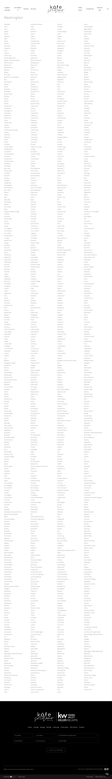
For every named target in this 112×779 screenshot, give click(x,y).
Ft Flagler (87, 235)
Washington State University (13, 653)
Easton (6, 192)
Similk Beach (8, 565)
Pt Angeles (34, 495)
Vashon (6, 641)
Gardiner (33, 240)
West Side (60, 665)
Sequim (86, 553)
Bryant (33, 94)
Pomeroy (33, 483)
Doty (85, 178)
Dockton (86, 175)
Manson (86, 370)
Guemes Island (35, 264)
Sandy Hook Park (89, 541)
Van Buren (34, 639)
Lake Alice (34, 327)
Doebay (6, 178)
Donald (33, 178)
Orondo (86, 456)
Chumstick (60, 127)
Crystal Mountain (89, 156)
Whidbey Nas (61, 670)
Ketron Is (60, 310)
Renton (59, 514)
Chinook (6, 127)
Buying (26, 9)
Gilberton (7, 245)
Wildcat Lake (61, 675)
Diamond (7, 173)
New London (8, 425)
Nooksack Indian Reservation (93, 432)
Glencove (7, 248)
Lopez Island (61, 353)
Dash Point (87, 163)
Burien (6, 99)
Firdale (59, 221)
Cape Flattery (88, 103)
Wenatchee (87, 661)
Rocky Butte (34, 526)
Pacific (86, 464)
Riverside (34, 521)
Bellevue (60, 67)
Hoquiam (60, 284)
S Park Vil (34, 536)
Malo (85, 365)
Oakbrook (60, 442)
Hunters (59, 286)
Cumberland (35, 159)
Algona (59, 36)
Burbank (86, 96)
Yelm (5, 692)
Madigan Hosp (88, 360)
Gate (85, 240)
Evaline (33, 209)
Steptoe (33, 593)
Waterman (87, 653)
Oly (58, 452)
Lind (85, 344)
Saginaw (6, 538)
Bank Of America (36, 60)
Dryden (86, 180)
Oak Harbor (34, 442)
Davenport (7, 166)
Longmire (60, 351)
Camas (6, 103)
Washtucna (60, 653)
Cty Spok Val (8, 159)
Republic (87, 514)
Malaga (33, 365)
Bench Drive (34, 70)
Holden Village (35, 281)
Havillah (33, 274)
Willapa (59, 677)
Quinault (33, 504)
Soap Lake (7, 574)
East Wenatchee (36, 190)
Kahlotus (7, 300)
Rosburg (86, 529)
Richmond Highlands (37, 519)
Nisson (33, 432)
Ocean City (34, 444)
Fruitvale (60, 235)
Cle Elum (33, 132)
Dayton (33, 166)
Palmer (6, 468)
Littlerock (87, 346)
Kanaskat (33, 303)
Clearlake (87, 132)
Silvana (59, 560)
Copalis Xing (61, 147)
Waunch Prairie (9, 658)
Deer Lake (7, 168)
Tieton (33, 615)
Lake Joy (60, 329)
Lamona (6, 336)
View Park (34, 644)
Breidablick (34, 87)
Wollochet (87, 682)
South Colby (88, 577)
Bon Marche (8, 82)
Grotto (86, 262)
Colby (6, 139)
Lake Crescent (88, 327)
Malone (6, 368)
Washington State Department (93, 651)
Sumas (86, 596)
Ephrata (33, 207)
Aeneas (59, 29)
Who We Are (73, 727)
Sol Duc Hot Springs (37, 574)
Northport (60, 440)
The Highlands (61, 610)
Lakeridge (7, 334)
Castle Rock (34, 113)
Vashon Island (35, 641)
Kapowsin (60, 303)
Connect (81, 727)
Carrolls (33, 111)
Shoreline (87, 557)
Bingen (86, 72)
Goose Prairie (88, 250)
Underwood (7, 629)
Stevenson (60, 593)
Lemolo (33, 341)
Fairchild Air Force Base (91, 211)
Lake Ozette (87, 329)
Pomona (59, 483)
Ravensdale (34, 509)
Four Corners (35, 231)
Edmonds (34, 195)
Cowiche (60, 151)
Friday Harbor (8, 235)
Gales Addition (62, 238)
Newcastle (60, 425)
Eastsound (34, 192)
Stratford (7, 596)
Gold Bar (86, 248)
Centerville (7, 118)
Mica (85, 399)
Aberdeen (7, 24)
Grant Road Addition (90, 255)
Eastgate (60, 190)
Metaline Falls (88, 396)
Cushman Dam (8, 161)
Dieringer (87, 173)
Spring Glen (34, 589)
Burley (33, 99)
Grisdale (60, 262)
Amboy (6, 43)
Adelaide (60, 26)
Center (86, 115)
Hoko (85, 279)
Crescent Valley (35, 154)
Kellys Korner (8, 305)
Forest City (34, 226)
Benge (59, 70)
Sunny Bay (87, 598)
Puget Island (61, 497)
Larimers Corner (89, 336)
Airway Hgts (87, 31)
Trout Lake (60, 622)
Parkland (7, 471)
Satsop (33, 543)
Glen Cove (87, 245)
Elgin (32, 199)
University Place (36, 634)
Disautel (6, 175)
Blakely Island (61, 77)
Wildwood (7, 677)
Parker (86, 468)
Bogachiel (60, 79)
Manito (6, 370)
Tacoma (86, 603)
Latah (6, 339)
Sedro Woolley (8, 553)
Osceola (59, 459)
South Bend (7, 577)
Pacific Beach (8, 466)
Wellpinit (60, 661)
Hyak (32, 288)
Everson (33, 211)
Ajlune (6, 34)
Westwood (34, 668)
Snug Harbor (88, 572)
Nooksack (60, 432)
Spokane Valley (35, 586)
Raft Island (34, 507)
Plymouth (60, 480)
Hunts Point (87, 286)
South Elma (7, 579)
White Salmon (35, 673)
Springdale (60, 589)
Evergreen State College (11, 211)
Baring (59, 60)
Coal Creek (34, 137)
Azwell (59, 55)
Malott (33, 368)
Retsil (6, 517)
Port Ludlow (88, 485)
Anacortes (87, 43)
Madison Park (35, 363)
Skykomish (60, 567)
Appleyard (60, 48)
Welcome (33, 661)
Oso (85, 459)
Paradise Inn (61, 468)
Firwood (6, 223)
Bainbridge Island (9, 58)
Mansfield (60, 370)
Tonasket (33, 617)
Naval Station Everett (64, 420)
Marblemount (35, 375)
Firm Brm (87, 221)
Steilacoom (7, 593)
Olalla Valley (87, 449)
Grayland (60, 257)
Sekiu (32, 553)
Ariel (5, 51)
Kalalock (33, 300)
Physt (59, 476)
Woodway (7, 687)
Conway (59, 144)
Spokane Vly (61, 586)
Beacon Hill (7, 65)
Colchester (34, 139)
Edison (6, 195)
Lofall (59, 348)
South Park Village (90, 579)
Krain (85, 320)
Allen (85, 36)
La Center (34, 322)
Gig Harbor (87, 243)
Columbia (34, 142)
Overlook (87, 461)
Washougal (34, 653)
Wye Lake (60, 687)
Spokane (60, 584)
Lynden (59, 358)
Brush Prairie (8, 94)
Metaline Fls (8, 399)
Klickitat (7, 320)
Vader (32, 637)
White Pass (7, 673)
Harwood (87, 271)
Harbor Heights (89, 267)
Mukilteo (33, 416)
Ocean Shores (88, 444)
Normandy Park (36, 435)
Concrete (7, 144)
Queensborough (36, 502)
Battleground (35, 63)
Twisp (32, 627)
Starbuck (33, 591)
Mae (58, 363)
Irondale (33, 296)
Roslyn (33, 531)
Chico (59, 125)
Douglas (6, 180)
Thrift (6, 615)
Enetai (59, 204)
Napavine (60, 418)
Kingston (60, 315)
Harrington (87, 269)
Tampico (60, 605)
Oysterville (34, 464)
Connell (33, 144)
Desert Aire (60, 171)
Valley (86, 637)
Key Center (87, 312)
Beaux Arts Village (63, 65)
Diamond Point (35, 173)
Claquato (60, 130)
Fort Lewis (60, 228)
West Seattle (34, 665)
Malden (59, 365)
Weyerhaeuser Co (89, 668)
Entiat (86, 204)
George (6, 243)
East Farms (87, 185)
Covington (34, 151)
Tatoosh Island (35, 608)
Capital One (7, 106)
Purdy (32, 500)
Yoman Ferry (34, 692)
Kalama (59, 300)
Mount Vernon (88, 411)
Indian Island (61, 291)
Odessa (59, 447)
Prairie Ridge (35, 490)
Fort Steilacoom (89, 228)
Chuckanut (34, 127)
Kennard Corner (36, 307)
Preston (6, 493)
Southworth (61, 581)
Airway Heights (62, 31)
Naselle (6, 420)
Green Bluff (34, 260)
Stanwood (87, 589)
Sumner (33, 598)
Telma (6, 610)
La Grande (7, 324)
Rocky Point (61, 526)
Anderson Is (61, 46)
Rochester (7, 524)
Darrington (60, 163)
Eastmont (87, 190)
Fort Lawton (34, 228)
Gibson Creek (35, 243)
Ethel (5, 209)
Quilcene (7, 504)
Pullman (6, 500)
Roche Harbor (88, 521)
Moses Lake (7, 411)
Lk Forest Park (8, 348)
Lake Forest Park (9, 329)
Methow (33, 399)
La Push (33, 324)
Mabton (6, 360)
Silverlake (87, 562)
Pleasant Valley (35, 480)
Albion (33, 34)
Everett (86, 209)
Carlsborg (7, 108)
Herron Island (88, 276)
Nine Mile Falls (62, 430)
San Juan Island (62, 541)
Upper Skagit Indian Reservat (93, 634)
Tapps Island (88, 605)
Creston (59, 154)
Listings (35, 727)
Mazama (86, 384)
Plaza (5, 480)
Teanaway (60, 608)
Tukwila (6, 625)
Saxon (86, 543)
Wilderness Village (90, 675)
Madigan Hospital (9, 363)
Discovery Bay (35, 175)
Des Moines (34, 171)
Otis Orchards (35, 461)
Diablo (86, 171)
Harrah (59, 269)
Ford (58, 223)
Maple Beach (8, 372)
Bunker (59, 96)
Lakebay (86, 332)
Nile (32, 430)
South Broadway (36, 577)
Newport (33, 428)
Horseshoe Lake (89, 284)
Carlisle (86, 106)
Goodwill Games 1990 (64, 250)
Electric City (61, 197)
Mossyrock (34, 411)
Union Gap (60, 629)
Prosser (33, 493)
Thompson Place (89, 610)
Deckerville (60, 166)
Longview (87, 351)
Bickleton (60, 72)
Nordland (7, 435)
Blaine (86, 75)
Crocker (86, 154)
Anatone (33, 46)
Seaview (86, 550)
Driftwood (34, 180)
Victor (6, 644)
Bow (58, 84)
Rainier (59, 507)
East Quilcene (61, 187)
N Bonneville (61, 416)
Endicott (33, 204)
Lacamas (60, 324)
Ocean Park (60, 444)
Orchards (33, 456)
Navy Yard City (88, 420)
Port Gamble (35, 485)
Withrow (60, 682)
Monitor (59, 406)
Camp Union (61, 103)
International (88, 293)
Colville (59, 142)
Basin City (87, 60)
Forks (86, 226)
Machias (33, 360)
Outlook (59, 461)
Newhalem (87, 425)
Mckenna (33, 389)
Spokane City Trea (89, 584)
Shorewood (7, 560)
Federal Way (8, 219)
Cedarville (34, 115)
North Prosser (8, 440)
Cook (85, 144)
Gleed (59, 245)
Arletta (33, 51)
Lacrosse (7, 327)
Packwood (60, 466)
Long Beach (87, 348)
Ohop (5, 449)
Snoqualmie (88, 569)
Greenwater (7, 262)
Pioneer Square (62, 478)
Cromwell (7, 156)
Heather (6, 276)
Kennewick (60, 307)
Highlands (7, 279)
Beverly (33, 72)
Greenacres (60, 260)
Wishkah (7, 682)
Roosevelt (34, 529)
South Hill (34, 579)
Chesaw (6, 125)
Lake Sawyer (8, 332)
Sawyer (59, 543)
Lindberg (7, 346)
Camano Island (62, 101)
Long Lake (7, 351)
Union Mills (87, 629)
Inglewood (7, 293)
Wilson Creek (88, 677)
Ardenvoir (87, 48)
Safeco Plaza (88, 536)
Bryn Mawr (60, 94)
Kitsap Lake (34, 317)
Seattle (6, 550)
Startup (59, 591)
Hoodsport (7, 284)
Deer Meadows (35, 168)
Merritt (6, 396)
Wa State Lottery (9, 646)
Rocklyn (86, 524)
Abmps (59, 24)
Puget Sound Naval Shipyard (93, 497)
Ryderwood (87, 533)
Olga (32, 452)
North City (34, 437)
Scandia (6, 545)
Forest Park (60, 226)
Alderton (7, 36)
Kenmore (87, 305)
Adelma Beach (88, 26)
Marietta (86, 375)
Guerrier (59, 264)
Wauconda (34, 656)
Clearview (7, 135)
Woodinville (8, 685)
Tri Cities (7, 622)
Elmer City (87, 202)
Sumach (59, 596)
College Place (88, 139)
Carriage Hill (8, 111)
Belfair (33, 67)
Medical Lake (61, 392)
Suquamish (7, 603)
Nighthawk (7, 430)
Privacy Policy (89, 776)
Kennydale (87, 307)
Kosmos (59, 320)
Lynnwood (87, 358)
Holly (59, 281)
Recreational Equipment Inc (13, 512)
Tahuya (33, 605)
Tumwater (7, 627)
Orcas (85, 454)
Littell (32, 346)
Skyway (86, 567)
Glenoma (33, 248)
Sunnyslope (34, 601)
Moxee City (7, 416)
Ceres (6, 120)
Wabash (33, 646)
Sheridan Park (8, 557)
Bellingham (87, 67)
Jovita (6, 298)
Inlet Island (34, 293)
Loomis (6, 353)
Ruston (59, 533)
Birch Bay (7, 75)
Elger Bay (7, 199)
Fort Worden (8, 231)
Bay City (86, 63)
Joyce (32, 298)
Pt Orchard (87, 495)
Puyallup (87, 500)
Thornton (7, 613)
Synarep (59, 603)
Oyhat (6, 464)
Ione (5, 296)
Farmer (59, 216)
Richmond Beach (9, 519)
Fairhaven (34, 214)
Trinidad (33, 622)
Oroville (6, 459)
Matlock (59, 382)
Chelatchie (34, 123)
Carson (59, 111)
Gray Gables (34, 257)
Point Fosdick (88, 480)
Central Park (34, 118)
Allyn (5, 38)
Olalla (59, 449)
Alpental (86, 38)
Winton (86, 680)
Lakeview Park (61, 334)
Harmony (7, 269)
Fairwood (7, 216)
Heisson (33, 276)
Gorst (6, 252)
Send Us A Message (56, 750)
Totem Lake (87, 617)
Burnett (86, 99)
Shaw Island (61, 555)
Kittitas (59, 317)
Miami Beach (61, 399)
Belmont (7, 70)
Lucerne (59, 356)
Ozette (59, 464)
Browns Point (35, 91)
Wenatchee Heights (37, 663)
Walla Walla (34, 649)
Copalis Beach (8, 147)
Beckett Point (8, 67)
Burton (6, 101)
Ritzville (6, 521)
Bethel (6, 72)
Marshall (33, 380)
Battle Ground (8, 63)
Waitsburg (87, 646)
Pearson (86, 473)
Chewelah (34, 125)
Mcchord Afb (88, 387)
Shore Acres (61, 557)
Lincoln (59, 344)
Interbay (59, 293)
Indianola (87, 291)
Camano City (35, 101)
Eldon (32, 197)
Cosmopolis (88, 147)
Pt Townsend (8, 497)
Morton (86, 408)
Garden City (7, 240)
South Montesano (62, 579)
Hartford (33, 271)
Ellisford (33, 202)
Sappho (6, 543)
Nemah (59, 423)
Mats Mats (87, 382)
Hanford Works (35, 267)
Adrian (33, 29)
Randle (86, 507)
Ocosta (33, 447)
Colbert (86, 137)
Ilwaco (59, 288)
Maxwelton (34, 384)
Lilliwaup (34, 344)
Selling (33, 9)
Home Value (64, 727)
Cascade (86, 111)
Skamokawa (61, 565)
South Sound (35, 581)
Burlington (60, 99)
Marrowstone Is (89, 377)
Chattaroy (34, 120)
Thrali (59, 613)
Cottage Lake (8, 149)
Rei (32, 514)
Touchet (6, 620)
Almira (33, 38)
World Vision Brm (36, 687)
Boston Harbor (88, 82)
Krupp (6, 322)
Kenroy (6, 310)
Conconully (87, 142)
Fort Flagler (8, 228)
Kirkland (7, 317)
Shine (32, 557)
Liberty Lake (88, 341)
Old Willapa (7, 452)
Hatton (6, 274)
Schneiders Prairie (89, 545)
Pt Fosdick (60, 495)
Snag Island (34, 569)
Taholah (6, 605)
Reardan (86, 509)
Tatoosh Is (7, 608)
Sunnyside (7, 601)
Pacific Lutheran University (39, 466)
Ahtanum (33, 31)
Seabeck (6, 548)
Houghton (7, 286)
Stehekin (86, 591)
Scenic (33, 545)
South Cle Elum (62, 577)
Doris (59, 178)
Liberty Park (8, 344)
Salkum (86, 538)
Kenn (5, 307)
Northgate (34, 440)
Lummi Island (88, 356)
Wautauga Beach (36, 658)
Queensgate (61, 502)
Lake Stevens (35, 332)
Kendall (59, 305)
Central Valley (61, 118)
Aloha (59, 38)
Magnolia (87, 363)
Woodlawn (60, 685)
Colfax (59, 139)
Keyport (6, 315)
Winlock (33, 680)
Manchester (87, 368)
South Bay (87, 574)
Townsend (60, 620)
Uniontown (7, 632)
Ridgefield (60, 519)
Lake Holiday (35, 329)
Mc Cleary (34, 387)
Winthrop (60, 680)
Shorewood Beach (36, 560)
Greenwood (34, 262)
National (33, 420)
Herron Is (60, 276)
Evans (59, 209)
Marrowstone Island (10, 380)
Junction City (88, 298)
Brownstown (61, 91)
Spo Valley (34, 584)
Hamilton (7, 267)
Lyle (5, 358)
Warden (33, 651)
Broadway (7, 91)
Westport (7, 668)
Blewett (86, 77)
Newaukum (34, 425)
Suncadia (60, 598)
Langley (59, 336)
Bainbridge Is (88, 55)
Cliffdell (59, 135)
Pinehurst (34, 478)
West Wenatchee (89, 665)
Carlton (59, 108)
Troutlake (87, 622)
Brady (6, 87)
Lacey (85, 324)
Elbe (5, 197)
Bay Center (60, 63)
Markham (34, 377)
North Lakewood (89, 437)
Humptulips (35, 286)
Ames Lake (60, 43)
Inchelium (87, 288)
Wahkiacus (60, 646)
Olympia (86, 452)
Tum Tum (60, 625)
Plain (85, 478)
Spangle (6, 584)
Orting (33, 459)
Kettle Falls (7, 312)
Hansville (60, 267)
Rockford (60, 524)
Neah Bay (7, 423)
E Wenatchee (8, 185)
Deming (86, 168)
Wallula (86, 649)
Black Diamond (62, 75)
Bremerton (87, 87)
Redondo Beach (89, 512)
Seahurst (33, 548)
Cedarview (7, 115)
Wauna (59, 656)
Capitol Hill (34, 106)
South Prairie (8, 581)
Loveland (87, 353)
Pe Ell (32, 473)
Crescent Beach (9, 154)
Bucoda (6, 96)
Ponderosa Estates (90, 483)
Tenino (33, 610)
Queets (86, 502)
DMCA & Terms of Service (101, 776)
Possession (87, 488)
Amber (86, 41)
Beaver (86, 65)
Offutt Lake (87, 447)
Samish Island (8, 541)
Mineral (33, 404)
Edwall (59, 195)
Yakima (6, 689)
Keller (86, 303)
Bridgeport (34, 89)
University (60, 632)
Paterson (7, 473)
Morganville (61, 408)
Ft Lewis (6, 238)
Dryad (59, 180)
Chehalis (60, 120)
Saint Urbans (61, 538)
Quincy (59, 504)
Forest (6, 226)
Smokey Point (8, 569)
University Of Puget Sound (92, 632)
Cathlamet (60, 113)
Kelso (32, 305)
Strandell (87, 593)
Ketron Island (88, 310)
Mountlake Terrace (63, 413)
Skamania (34, 565)
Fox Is (86, 231)
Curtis (86, 159)
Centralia (87, 118)
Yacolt (86, 687)
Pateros (86, 471)
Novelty (86, 440)
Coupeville (7, 151)
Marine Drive (8, 377)
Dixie (59, 175)
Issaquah (87, 296)
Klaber (86, 317)
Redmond (34, 512)
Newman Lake (8, 428)
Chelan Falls (8, 123)
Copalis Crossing (36, 147)
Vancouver (60, 639)
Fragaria (33, 233)
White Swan (61, 673)
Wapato (6, 651)
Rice (58, 517)
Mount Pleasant (62, 411)
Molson (33, 406)
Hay (58, 274)
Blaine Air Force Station (11, 77)
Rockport (7, 526)
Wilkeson (34, 677)
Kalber (86, 300)
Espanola (87, 207)
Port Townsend (62, 488)
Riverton (60, 521)
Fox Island (7, 233)
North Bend (61, 435)
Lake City (60, 327)
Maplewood (8, 375)
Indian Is (33, 291)
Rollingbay (87, 526)
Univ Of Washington (37, 632)
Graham (33, 252)
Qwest (86, 504)
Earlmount (34, 185)
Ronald (6, 529)
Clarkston (87, 130)
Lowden (6, 356)
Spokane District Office (11, 586)
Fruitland (34, 235)
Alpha (6, 41)
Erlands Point (61, 207)
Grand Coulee (61, 252)
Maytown (60, 384)
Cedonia (59, 115)
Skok (85, 565)
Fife (85, 219)
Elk (58, 199)
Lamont (33, 336)
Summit (6, 598)
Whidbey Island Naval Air (39, 670)
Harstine (6, 271)
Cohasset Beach (62, 137)
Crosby (33, 156)
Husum (6, 288)
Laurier (33, 339)
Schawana (60, 545)
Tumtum (86, 625)
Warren (59, 651)
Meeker (6, 394)
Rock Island (34, 524)
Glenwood (60, 248)
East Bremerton (62, 185)
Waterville (7, 656)
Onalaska (60, 454)
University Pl (8, 634)
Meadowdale (35, 392)
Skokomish (7, 567)
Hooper (33, 284)
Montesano (34, 408)
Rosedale (7, 531)
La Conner (60, 322)
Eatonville (60, 192)
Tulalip (33, 625)
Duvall (59, 183)
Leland (6, 341)
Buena (33, 96)
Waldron (6, 649)
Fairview (86, 214)
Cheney (59, 123)
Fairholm (60, 214)
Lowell (33, 356)
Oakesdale (87, 442)
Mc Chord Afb (8, 387)
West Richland (8, 665)
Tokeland (87, 615)
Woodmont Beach (89, 685)
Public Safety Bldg (36, 497)
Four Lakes (60, 231)
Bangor (86, 58)
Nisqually (7, 432)
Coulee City (60, 149)
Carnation (87, 108)
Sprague (86, 586)
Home (86, 281)
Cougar (33, 149)
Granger (33, 255)
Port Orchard (8, 488)
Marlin (59, 377)
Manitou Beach (35, 370)
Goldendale (7, 250)
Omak (32, 454)
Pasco (59, 471)
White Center (88, 670)
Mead (6, 392)
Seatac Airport (88, 548)
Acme (85, 24)
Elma (59, 202)
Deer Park (60, 168)
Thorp (32, 613)
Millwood (87, 401)
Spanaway (87, 581)
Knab (32, 320)
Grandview (7, 255)
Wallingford (61, 649)
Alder (59, 34)
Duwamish (87, 183)
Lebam (86, 339)
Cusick (33, 161)
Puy (58, 500)
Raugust (7, 509)
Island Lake (60, 296)
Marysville (7, 382)
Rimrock (86, 519)
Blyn (5, 79)
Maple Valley (88, 372)
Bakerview (34, 58)
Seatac (59, 548)
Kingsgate (34, 315)
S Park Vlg (60, 536)
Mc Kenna (60, 387)
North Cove (60, 437)
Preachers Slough (62, 490)
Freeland (86, 233)
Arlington (60, 51)
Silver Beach (88, 560)
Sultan (33, 596)
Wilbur (33, 675)
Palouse (33, 468)
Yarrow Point (88, 689)
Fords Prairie (88, 223)
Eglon (86, 195)
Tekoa (86, 608)
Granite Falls (61, 255)
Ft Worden (34, 238)
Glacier (33, 245)
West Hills (60, 663)
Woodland (34, 685)
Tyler (58, 627)
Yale (58, 689)
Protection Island (89, 493)
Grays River (7, 260)
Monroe (86, 406)
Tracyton (86, 620)
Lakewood (87, 334)
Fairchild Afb (61, 211)
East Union (7, 190)
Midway (6, 401)
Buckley (86, 94)
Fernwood (60, 219)
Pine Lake (7, 478)
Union (32, 629)
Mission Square (62, 404)
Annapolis (7, 48)
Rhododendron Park (37, 517)
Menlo (59, 394)
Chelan (86, 120)
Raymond (60, 509)
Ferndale (33, 219)
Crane (86, 151)
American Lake (35, 43)
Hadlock (86, 264)
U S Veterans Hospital (90, 627)
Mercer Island (88, 394)
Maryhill (59, 380)
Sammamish (35, 541)
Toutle (33, 620)
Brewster (7, 89)
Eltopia (6, 204)
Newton (86, 428)
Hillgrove (34, 279)
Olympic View (8, 454)
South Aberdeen (62, 574)
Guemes (6, 264)
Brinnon (86, 89)
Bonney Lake (34, 82)
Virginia (86, 644)
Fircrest (33, 221)
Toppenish (60, 617)
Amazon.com (61, 41)
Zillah (59, 692)
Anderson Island (89, 46)
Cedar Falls (87, 113)
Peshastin (34, 476)
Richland (87, 517)
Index (6, 291)
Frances (59, 233)
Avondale (33, 55)
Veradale (86, 641)
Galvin (86, 238)
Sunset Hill (87, 601)
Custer (59, 161)
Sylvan (33, 603)
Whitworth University (10, 675)
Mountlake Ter (35, 413)
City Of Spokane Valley (11, 130)
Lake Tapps (60, 332)
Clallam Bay (34, 130)
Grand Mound (88, 252)
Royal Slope (7, 533)
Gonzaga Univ (35, 250)
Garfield (59, 240)
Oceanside (7, 447)
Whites (86, 673)
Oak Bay (6, 442)
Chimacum (87, 125)
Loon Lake (34, 353)
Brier (58, 89)
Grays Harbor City (89, 257)
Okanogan (34, 449)
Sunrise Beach (61, 601)
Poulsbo (6, 490)
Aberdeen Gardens (36, 24)
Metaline (60, 396)
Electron (86, 197)
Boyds (86, 84)
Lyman (33, 358)
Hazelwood (87, 274)
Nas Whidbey (88, 418)
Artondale (87, 51)
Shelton (86, 555)
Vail (58, 637)
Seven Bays (7, 555)
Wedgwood (87, 658)
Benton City (87, 70)
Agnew (6, 31)
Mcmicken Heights (63, 389)
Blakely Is (34, 77)
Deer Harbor (88, 166)
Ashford (6, 53)
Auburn (59, 53)
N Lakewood (88, 416)
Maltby (59, 368)
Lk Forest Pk (34, 348)
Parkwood (34, 471)
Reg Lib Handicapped (11, 514)
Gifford (59, 243)
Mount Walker (8, 413)
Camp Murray (35, 103)
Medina (86, 392)
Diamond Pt (61, 173)
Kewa (59, 312)
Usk (5, 637)
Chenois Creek (88, 123)
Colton (6, 142)
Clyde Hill (7, 137)
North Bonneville (9, 437)
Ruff (32, 533)
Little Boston (61, 346)
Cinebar (86, 127)
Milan (32, 401)
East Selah (87, 187)
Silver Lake (34, 562)
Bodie (32, 79)
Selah (59, 553)
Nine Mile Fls (88, 430)
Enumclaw (7, 207)
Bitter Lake (34, 75)
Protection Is (61, 493)
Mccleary (7, 389)
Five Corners (35, 223)
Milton (6, 404)
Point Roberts (8, 483)
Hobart (59, 279)
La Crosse (87, 322)
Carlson (33, 108)
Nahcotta (33, 418)
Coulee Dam (88, 149)
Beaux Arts (34, 65)
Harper (33, 269)
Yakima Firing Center (37, 689)
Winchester (7, 680)
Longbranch (34, 351)
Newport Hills (61, 428)
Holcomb (7, 281)
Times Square (61, 615)
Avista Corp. (8, 55)
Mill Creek (60, 401)
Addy (32, 26)
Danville (33, 163)
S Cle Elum (7, 536)
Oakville (6, 444)
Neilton (33, 423)
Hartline (59, 271)
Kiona (86, 315)
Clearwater (34, 135)
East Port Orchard (36, 187)
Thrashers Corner (89, 613)
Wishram (33, 682)
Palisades (87, 466)
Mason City (34, 382)
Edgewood (87, 192)
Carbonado (60, 106)
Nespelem (87, 423)
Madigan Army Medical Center (66, 360)
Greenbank (87, 260)
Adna (5, 29)
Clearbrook (60, 132)
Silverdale (60, 562)
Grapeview (7, 257)
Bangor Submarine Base (11, 60)
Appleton (33, 48)
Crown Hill (60, 156)
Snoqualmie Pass (36, 572)
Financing (90, 9)
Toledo (6, 617)
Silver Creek (8, 562)
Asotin (33, 53)
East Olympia (8, 187)
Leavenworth (61, 339)
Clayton (6, 132)
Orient (59, 456)
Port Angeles (8, 485)
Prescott (86, 490)
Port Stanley (34, 488)
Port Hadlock (61, 485)
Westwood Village (63, 668)
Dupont (33, 183)
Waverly (59, 658)
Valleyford (7, 639)
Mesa (32, 396)
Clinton (86, 135)
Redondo (60, 512)
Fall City (33, 216)
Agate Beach (88, 29)
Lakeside (33, 334)
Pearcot (59, 473)
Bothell (6, 84)
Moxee (86, 413)
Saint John (34, 538)
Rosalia (59, 529)
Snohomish (60, 569)
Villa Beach (60, 644)
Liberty (59, 341)
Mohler (6, 406)
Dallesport (7, 163)
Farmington (87, 216)
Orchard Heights (9, 456)
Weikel (6, 661)
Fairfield (6, 214)
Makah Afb (7, 365)
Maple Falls (34, 372)
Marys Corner (88, 380)
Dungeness (7, 183)
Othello (6, 461)
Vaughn (59, 641)
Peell (5, 476)
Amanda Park (35, 41)
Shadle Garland (35, 555)
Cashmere (7, 113)
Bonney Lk (60, 82)
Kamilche (7, 303)
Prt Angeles (7, 495)
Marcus (59, 375)
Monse (6, 408)
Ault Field (87, 53)
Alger (32, 36)
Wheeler (6, 670)
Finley (6, 221)
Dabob (86, 161)
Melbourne (34, 394)
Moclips (86, 404)
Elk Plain (86, 199)
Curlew (59, 159)
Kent (32, 310)
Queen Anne (7, 502)
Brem (59, 87)
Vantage (86, 639)
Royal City (87, 531)
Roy (58, 531)
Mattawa (7, 384)
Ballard (59, 58)
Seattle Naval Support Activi (66, 550)
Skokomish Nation (37, 567)
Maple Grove (61, 372)
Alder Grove (87, 34)
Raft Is (6, 507)
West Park (87, 663)
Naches (6, 418)
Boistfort (87, 79)
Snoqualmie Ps (62, 572)
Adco (5, 26)
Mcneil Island (88, 389)
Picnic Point (87, 476)
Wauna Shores (88, 656)
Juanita (59, 298)
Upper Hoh (60, 634)
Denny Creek (8, 171)
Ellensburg (7, 202)
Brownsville (87, 91)
